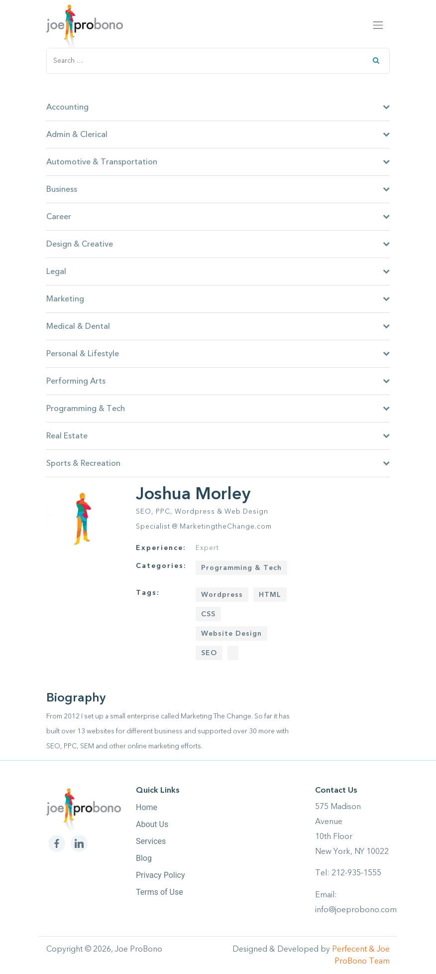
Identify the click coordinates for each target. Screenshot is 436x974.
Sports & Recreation (218, 463)
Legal (218, 271)
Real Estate (218, 435)
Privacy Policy (160, 875)
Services (151, 841)
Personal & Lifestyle (218, 353)
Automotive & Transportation (218, 161)
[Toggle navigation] (378, 25)
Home (146, 807)
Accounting (218, 107)
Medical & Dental (218, 326)
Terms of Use (159, 892)
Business (218, 189)
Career (218, 216)
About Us (152, 824)
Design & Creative (218, 244)
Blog (144, 858)
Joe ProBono (138, 949)
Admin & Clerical (218, 134)
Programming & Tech (218, 408)
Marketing (218, 298)
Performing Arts (218, 381)
